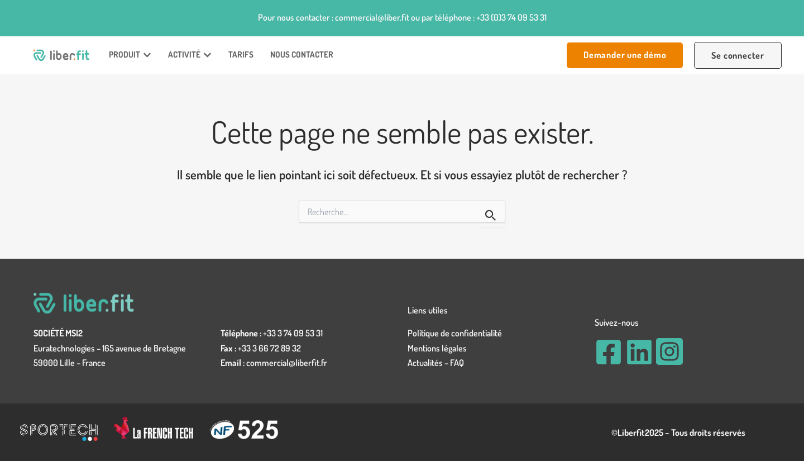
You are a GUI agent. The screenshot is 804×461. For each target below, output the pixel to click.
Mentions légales (437, 348)
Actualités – (429, 362)
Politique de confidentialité (455, 333)
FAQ (457, 362)
